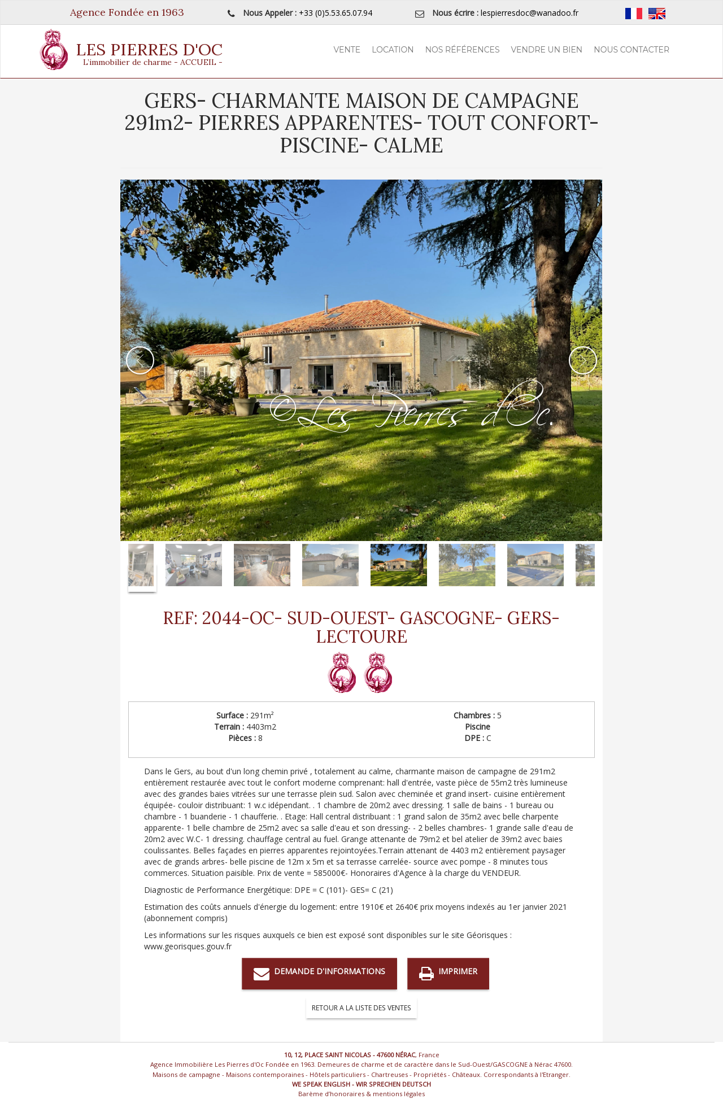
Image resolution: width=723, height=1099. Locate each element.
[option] (361, 360)
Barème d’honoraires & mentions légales (361, 1093)
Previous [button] (140, 360)
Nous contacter (631, 50)
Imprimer (448, 973)
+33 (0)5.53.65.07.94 (335, 12)
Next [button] (583, 360)
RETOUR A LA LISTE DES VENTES (361, 1008)
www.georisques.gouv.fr (188, 946)
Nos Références (462, 50)
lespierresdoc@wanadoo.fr (529, 12)
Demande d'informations (319, 973)
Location (392, 50)
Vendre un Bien (547, 50)
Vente (347, 50)
